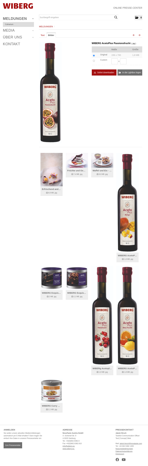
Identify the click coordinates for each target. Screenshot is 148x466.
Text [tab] (43, 35)
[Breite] (114, 61)
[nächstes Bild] (139, 35)
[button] (138, 17)
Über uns (18, 37)
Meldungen (18, 19)
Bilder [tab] (51, 35)
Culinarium (9, 24)
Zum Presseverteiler (13, 445)
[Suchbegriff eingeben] (78, 17)
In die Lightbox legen (130, 72)
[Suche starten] (115, 17)
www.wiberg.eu (69, 449)
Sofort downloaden (104, 72)
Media (18, 30)
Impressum (120, 454)
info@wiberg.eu (69, 446)
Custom (103, 60)
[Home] (18, 6)
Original (103, 54)
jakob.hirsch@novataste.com (131, 444)
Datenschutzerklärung (124, 451)
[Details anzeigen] (51, 169)
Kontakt (11, 44)
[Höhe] (123, 61)
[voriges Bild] (133, 35)
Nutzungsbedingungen (124, 449)
